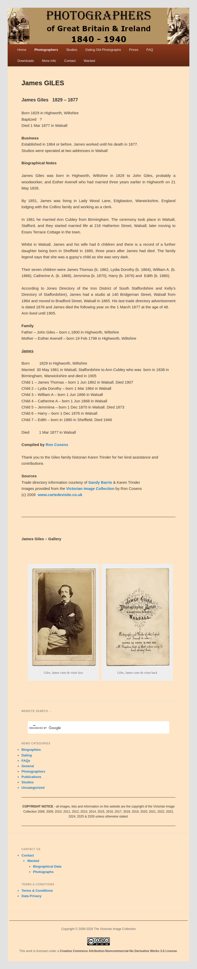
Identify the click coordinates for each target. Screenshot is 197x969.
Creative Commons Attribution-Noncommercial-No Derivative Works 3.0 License (118, 951)
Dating (27, 755)
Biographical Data (47, 866)
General (28, 766)
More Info (49, 61)
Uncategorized (33, 788)
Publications (31, 777)
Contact (70, 61)
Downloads (25, 61)
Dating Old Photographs (103, 50)
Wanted (89, 61)
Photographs (43, 872)
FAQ (149, 50)
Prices (133, 50)
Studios (71, 50)
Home (21, 50)
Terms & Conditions (37, 890)
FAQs (26, 761)
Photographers (46, 50)
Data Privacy (32, 896)
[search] (92, 728)
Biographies (31, 750)
